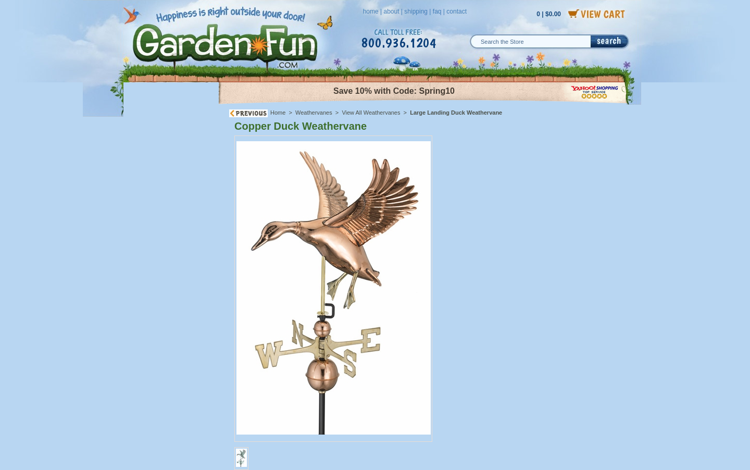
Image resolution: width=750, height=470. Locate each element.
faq (437, 11)
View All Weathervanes (371, 112)
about (391, 11)
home (371, 11)
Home (277, 112)
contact (456, 11)
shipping (416, 11)
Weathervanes (313, 112)
